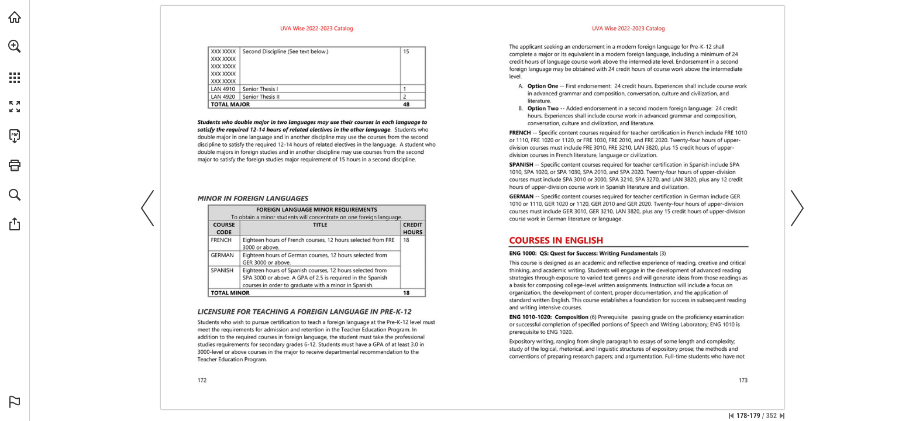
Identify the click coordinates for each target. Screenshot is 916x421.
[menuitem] (14, 61)
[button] (14, 46)
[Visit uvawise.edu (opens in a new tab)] (14, 17)
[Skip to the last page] (782, 416)
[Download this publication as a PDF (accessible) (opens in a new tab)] (14, 136)
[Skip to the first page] (731, 416)
